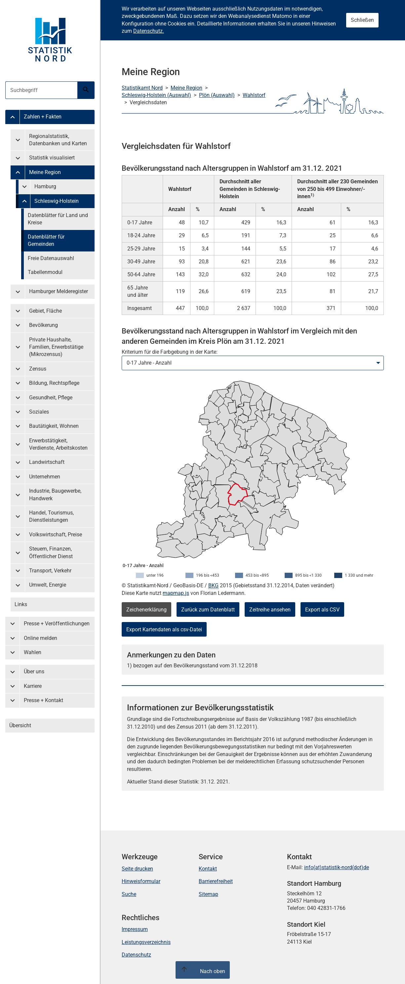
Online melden (40, 638)
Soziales (39, 412)
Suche (129, 894)
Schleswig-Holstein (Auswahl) (156, 95)
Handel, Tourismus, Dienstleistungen (51, 516)
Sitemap (208, 894)
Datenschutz (136, 955)
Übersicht (20, 725)
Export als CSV (322, 609)
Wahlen (32, 652)
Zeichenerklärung (146, 609)
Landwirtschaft (46, 462)
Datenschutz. (148, 31)
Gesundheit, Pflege (50, 397)
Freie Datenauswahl (51, 258)
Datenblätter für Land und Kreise (58, 219)
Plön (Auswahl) (217, 95)
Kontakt (208, 869)
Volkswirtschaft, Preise (55, 534)
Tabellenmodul (45, 272)
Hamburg (45, 186)
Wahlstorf (254, 95)
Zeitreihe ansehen (270, 609)
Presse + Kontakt (43, 700)
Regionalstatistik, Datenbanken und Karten (58, 140)
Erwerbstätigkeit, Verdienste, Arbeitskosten (58, 444)
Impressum (135, 929)
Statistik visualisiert (52, 158)
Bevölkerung (43, 325)
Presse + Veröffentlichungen (57, 623)
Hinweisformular (141, 881)
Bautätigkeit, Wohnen (54, 426)
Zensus (37, 369)
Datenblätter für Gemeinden (46, 240)
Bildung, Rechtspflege (54, 383)
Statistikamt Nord (142, 88)
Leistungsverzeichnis (146, 942)
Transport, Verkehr (50, 570)
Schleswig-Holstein (56, 201)
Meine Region (45, 172)
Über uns (34, 671)
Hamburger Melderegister (58, 291)
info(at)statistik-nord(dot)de (336, 867)
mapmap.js (176, 593)
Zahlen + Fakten (42, 116)
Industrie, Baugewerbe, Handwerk (55, 494)
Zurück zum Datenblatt (208, 609)
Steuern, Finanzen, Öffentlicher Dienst (51, 552)
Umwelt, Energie (47, 585)
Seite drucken (137, 869)
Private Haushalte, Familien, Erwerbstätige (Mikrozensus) (56, 347)
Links (21, 604)
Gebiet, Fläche (45, 311)
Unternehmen (44, 476)
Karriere (33, 686)
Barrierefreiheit (216, 881)
